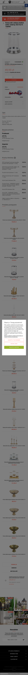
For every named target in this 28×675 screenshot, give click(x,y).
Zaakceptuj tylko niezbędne (14, 340)
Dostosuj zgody (14, 343)
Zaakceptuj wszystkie (14, 347)
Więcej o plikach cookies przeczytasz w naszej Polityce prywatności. (13, 336)
